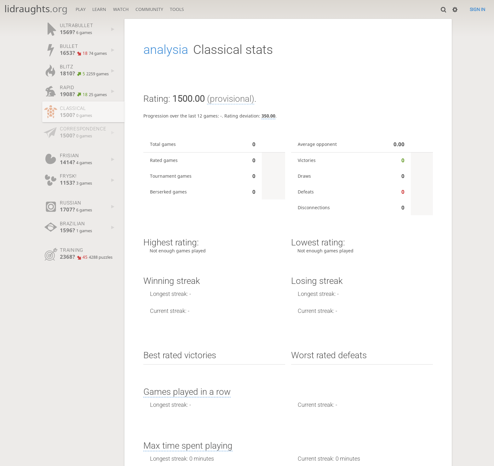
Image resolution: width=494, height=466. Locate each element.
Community (149, 9)
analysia (165, 49)
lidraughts (35, 8)
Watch (121, 9)
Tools (177, 9)
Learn (99, 9)
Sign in (477, 9)
